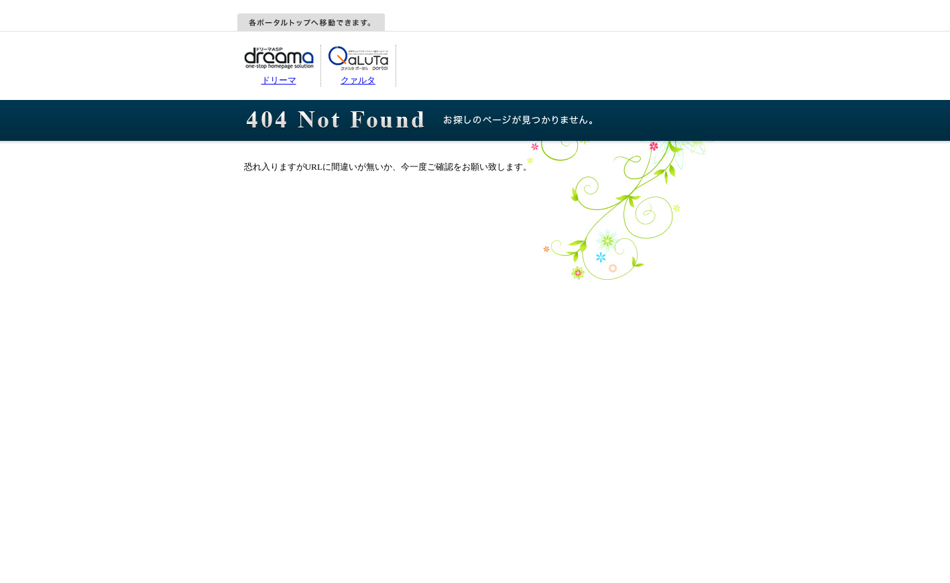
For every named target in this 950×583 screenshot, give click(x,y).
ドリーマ (278, 80)
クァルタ (358, 80)
